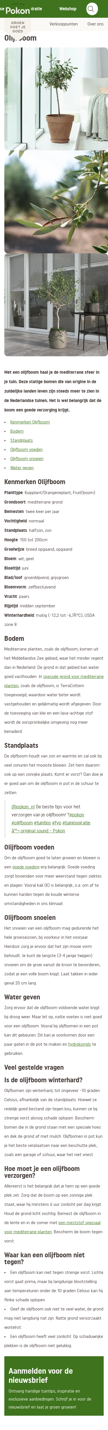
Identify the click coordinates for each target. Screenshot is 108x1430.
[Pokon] (17, 21)
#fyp (56, 823)
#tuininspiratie (76, 823)
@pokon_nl (23, 807)
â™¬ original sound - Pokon (38, 831)
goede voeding (25, 867)
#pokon (76, 815)
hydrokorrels (79, 1044)
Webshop (67, 8)
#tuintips (42, 823)
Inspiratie (33, 8)
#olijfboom (22, 823)
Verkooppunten (64, 24)
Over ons (96, 24)
